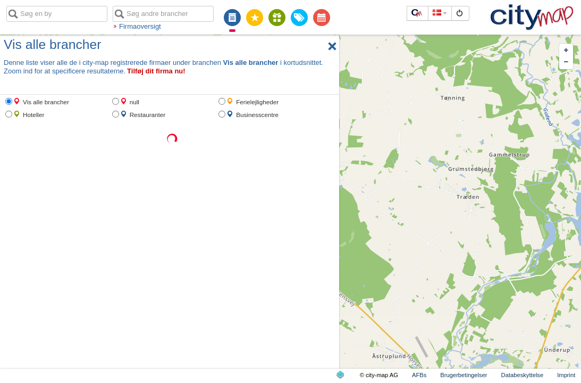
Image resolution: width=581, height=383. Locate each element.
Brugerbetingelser (463, 375)
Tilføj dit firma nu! (156, 71)
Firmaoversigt (140, 26)
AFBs (419, 375)
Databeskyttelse (522, 375)
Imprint (566, 375)
